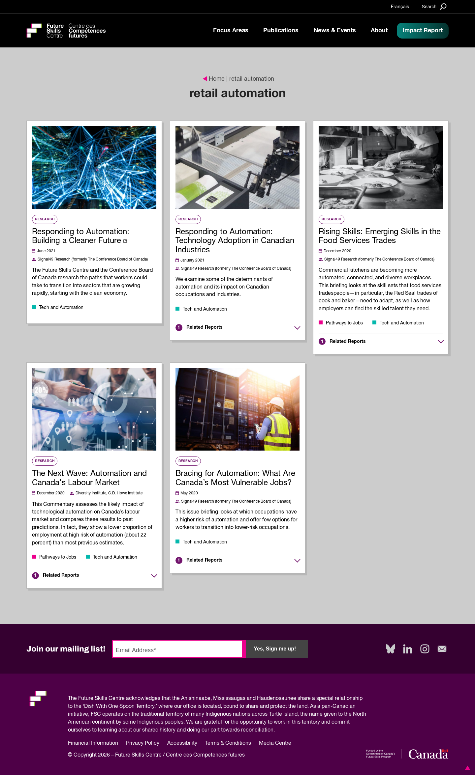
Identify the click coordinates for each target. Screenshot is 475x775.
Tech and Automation (61, 307)
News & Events (335, 31)
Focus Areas (230, 31)
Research (44, 219)
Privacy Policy (142, 743)
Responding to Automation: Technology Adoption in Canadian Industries (234, 241)
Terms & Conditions (228, 743)
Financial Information (93, 743)
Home (214, 79)
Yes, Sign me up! (275, 648)
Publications (281, 31)
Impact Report (423, 31)
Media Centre (275, 743)
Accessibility (182, 743)
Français (400, 7)
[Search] (434, 6)
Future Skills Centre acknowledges (119, 698)
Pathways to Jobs (344, 323)
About (379, 31)
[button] (466, 767)
